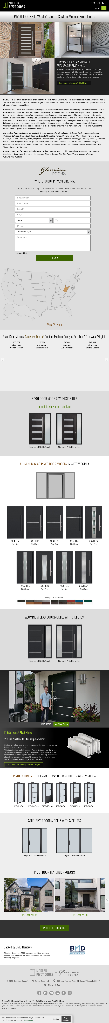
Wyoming (23, 147)
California (7, 136)
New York (49, 142)
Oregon (95, 142)
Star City (62, 154)
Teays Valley (72, 154)
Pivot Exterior (22, 776)
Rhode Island (20, 144)
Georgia (65, 136)
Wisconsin (14, 147)
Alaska (80, 133)
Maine (29, 139)
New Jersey (28, 142)
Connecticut (25, 136)
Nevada (6, 142)
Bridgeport (83, 151)
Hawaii (72, 136)
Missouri (85, 139)
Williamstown (8, 157)
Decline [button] (56, 1019)
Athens (53, 151)
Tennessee (55, 144)
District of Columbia (47, 136)
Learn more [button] (28, 1020)
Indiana (90, 136)
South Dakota (44, 144)
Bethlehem (73, 151)
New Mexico (39, 142)
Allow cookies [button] (66, 1019)
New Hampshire (16, 142)
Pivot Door (9, 336)
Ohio (80, 142)
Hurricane (28, 154)
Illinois (84, 136)
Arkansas (95, 133)
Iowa (96, 136)
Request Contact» (54, 928)
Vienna (81, 154)
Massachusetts (47, 139)
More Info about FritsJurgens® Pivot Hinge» (24, 764)
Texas (63, 144)
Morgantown (38, 154)
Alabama (73, 133)
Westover (89, 154)
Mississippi (76, 139)
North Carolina (59, 142)
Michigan (58, 139)
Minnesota (67, 139)
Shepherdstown (51, 154)
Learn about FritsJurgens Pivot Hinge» (73, 83)
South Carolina (32, 144)
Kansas (6, 139)
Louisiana (22, 139)
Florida (58, 136)
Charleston (7, 154)
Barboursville (62, 151)
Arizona (87, 133)
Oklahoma (87, 142)
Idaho (78, 136)
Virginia (82, 144)
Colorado (15, 136)
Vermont (75, 144)
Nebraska (101, 139)
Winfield (18, 157)
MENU (103, 8)
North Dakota (72, 142)
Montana (93, 139)
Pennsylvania (8, 144)
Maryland (37, 139)
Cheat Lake (18, 154)
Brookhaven (94, 151)
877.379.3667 (98, 3)
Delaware (34, 136)
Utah (69, 144)
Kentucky (14, 139)
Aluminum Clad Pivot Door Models (43, 464)
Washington (91, 144)
